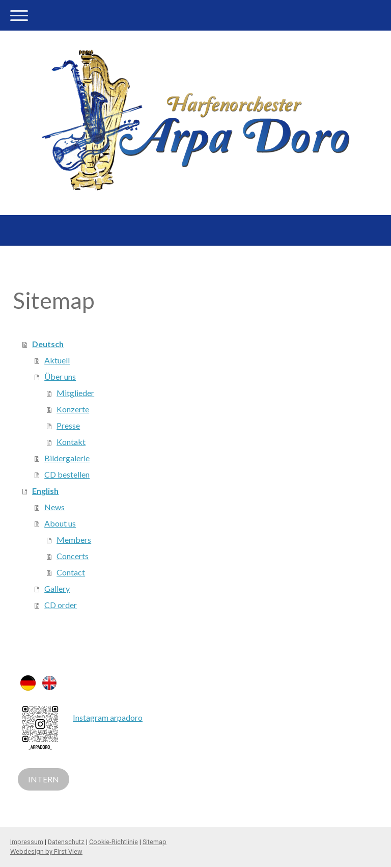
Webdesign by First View (46, 851)
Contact (71, 572)
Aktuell (57, 360)
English (45, 490)
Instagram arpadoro (108, 717)
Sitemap (154, 842)
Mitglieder (75, 393)
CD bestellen (67, 474)
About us (60, 523)
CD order (60, 605)
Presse (68, 425)
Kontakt (71, 441)
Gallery (57, 588)
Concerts (73, 556)
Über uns (60, 376)
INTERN (43, 779)
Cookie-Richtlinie (113, 842)
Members (74, 539)
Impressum (26, 842)
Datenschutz (66, 842)
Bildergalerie (67, 458)
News (54, 507)
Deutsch (48, 344)
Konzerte (73, 409)
